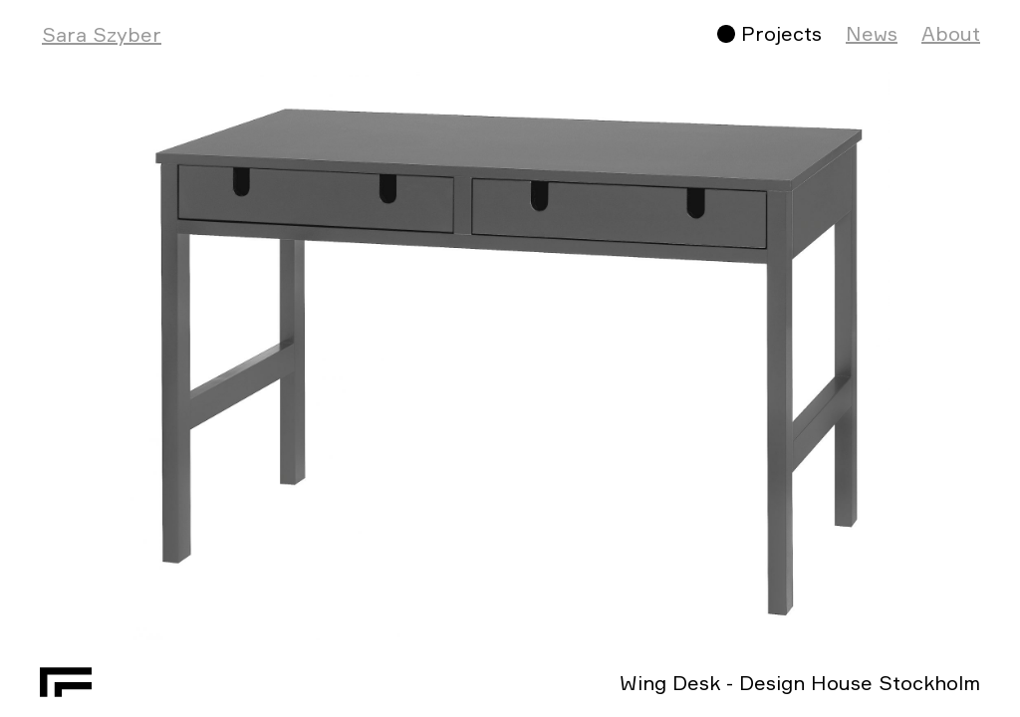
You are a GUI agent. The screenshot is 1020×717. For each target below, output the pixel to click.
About (950, 33)
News (871, 33)
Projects (781, 33)
